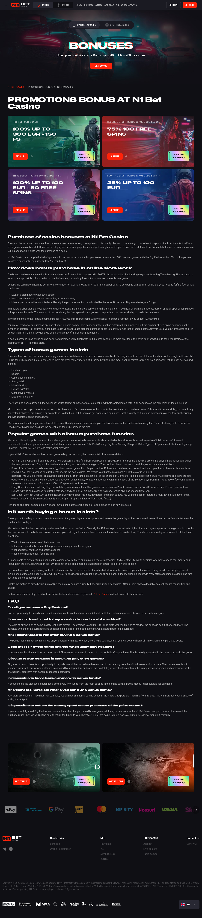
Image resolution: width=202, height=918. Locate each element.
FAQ (102, 848)
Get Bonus (101, 66)
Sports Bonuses (117, 25)
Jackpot (147, 843)
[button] (194, 810)
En (185, 904)
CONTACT (109, 5)
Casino (43, 5)
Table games (150, 853)
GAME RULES (107, 853)
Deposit (189, 5)
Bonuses (88, 5)
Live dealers (150, 848)
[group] (11, 809)
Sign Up (20, 156)
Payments (105, 843)
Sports (63, 5)
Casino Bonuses (84, 25)
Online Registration (127, 5)
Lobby (79, 5)
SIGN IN (173, 5)
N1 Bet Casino (102, 594)
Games (98, 5)
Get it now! (21, 781)
